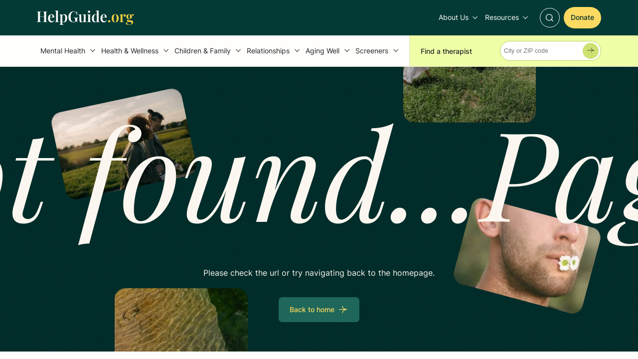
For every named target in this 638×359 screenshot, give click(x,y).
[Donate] (582, 17)
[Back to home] (319, 309)
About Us (454, 17)
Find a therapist (446, 51)
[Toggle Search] (549, 17)
